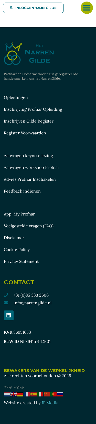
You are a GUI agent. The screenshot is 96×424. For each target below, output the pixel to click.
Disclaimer (14, 237)
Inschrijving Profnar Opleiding (33, 109)
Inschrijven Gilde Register (29, 121)
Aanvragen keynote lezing (28, 155)
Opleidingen (16, 97)
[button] (87, 8)
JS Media (49, 402)
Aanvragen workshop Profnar (31, 167)
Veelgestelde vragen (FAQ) (29, 225)
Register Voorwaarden (25, 132)
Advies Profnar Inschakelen (30, 179)
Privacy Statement (21, 261)
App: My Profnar (19, 214)
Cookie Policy (17, 249)
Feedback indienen (22, 191)
